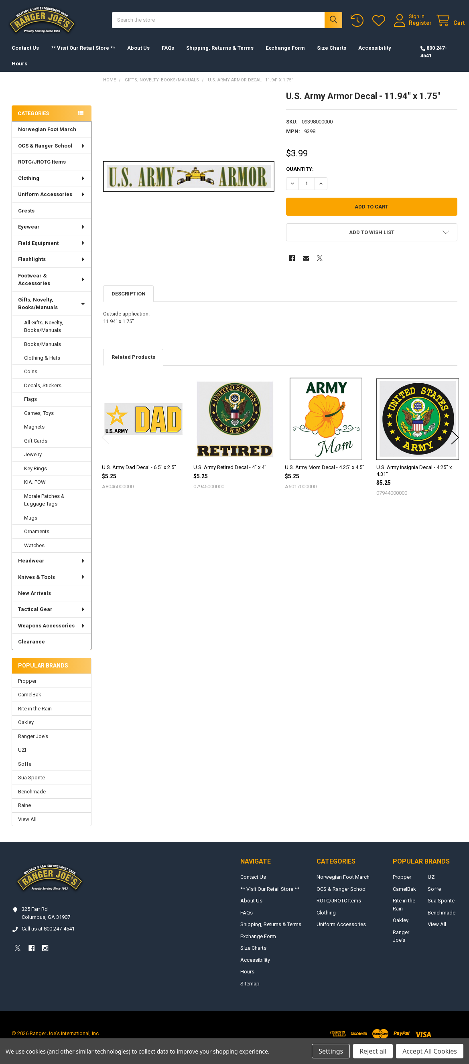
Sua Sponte (31, 786)
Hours (19, 72)
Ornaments (36, 539)
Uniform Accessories (51, 202)
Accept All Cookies (429, 1051)
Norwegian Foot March (47, 137)
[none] (188, 184)
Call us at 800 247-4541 (48, 937)
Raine (24, 813)
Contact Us (25, 56)
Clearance (31, 650)
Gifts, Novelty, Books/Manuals (51, 312)
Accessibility (374, 56)
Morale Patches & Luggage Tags (44, 508)
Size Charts (331, 56)
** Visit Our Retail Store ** (83, 56)
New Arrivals (34, 601)
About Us (138, 56)
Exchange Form (285, 56)
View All (27, 827)
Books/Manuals (42, 352)
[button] (371, 240)
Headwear (51, 569)
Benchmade (32, 800)
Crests (26, 219)
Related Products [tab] (133, 365)
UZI (22, 758)
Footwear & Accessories (51, 288)
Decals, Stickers (42, 393)
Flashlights (51, 267)
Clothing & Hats (42, 366)
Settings (331, 1051)
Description (129, 302)
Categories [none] (33, 121)
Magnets (34, 435)
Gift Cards (35, 449)
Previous (105, 445)
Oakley (26, 730)
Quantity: (300, 177)
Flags (30, 407)
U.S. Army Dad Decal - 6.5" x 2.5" (139, 475)
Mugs (30, 526)
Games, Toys (39, 421)
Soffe (24, 772)
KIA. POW (35, 490)
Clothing (51, 186)
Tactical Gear (51, 617)
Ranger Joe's (33, 744)
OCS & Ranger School (51, 154)
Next (455, 445)
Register (412, 27)
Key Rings (35, 476)
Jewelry (33, 462)
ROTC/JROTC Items (42, 170)
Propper (27, 689)
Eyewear (51, 235)
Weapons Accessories (51, 634)
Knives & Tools (51, 585)
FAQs (168, 56)
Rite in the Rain (35, 717)
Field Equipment (51, 251)
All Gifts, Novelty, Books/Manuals (43, 335)
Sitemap (250, 992)
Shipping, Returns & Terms (220, 56)
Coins (30, 379)
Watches (34, 553)
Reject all (372, 1051)
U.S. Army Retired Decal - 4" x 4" (229, 475)
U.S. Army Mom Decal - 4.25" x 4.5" (324, 475)
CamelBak (29, 703)
